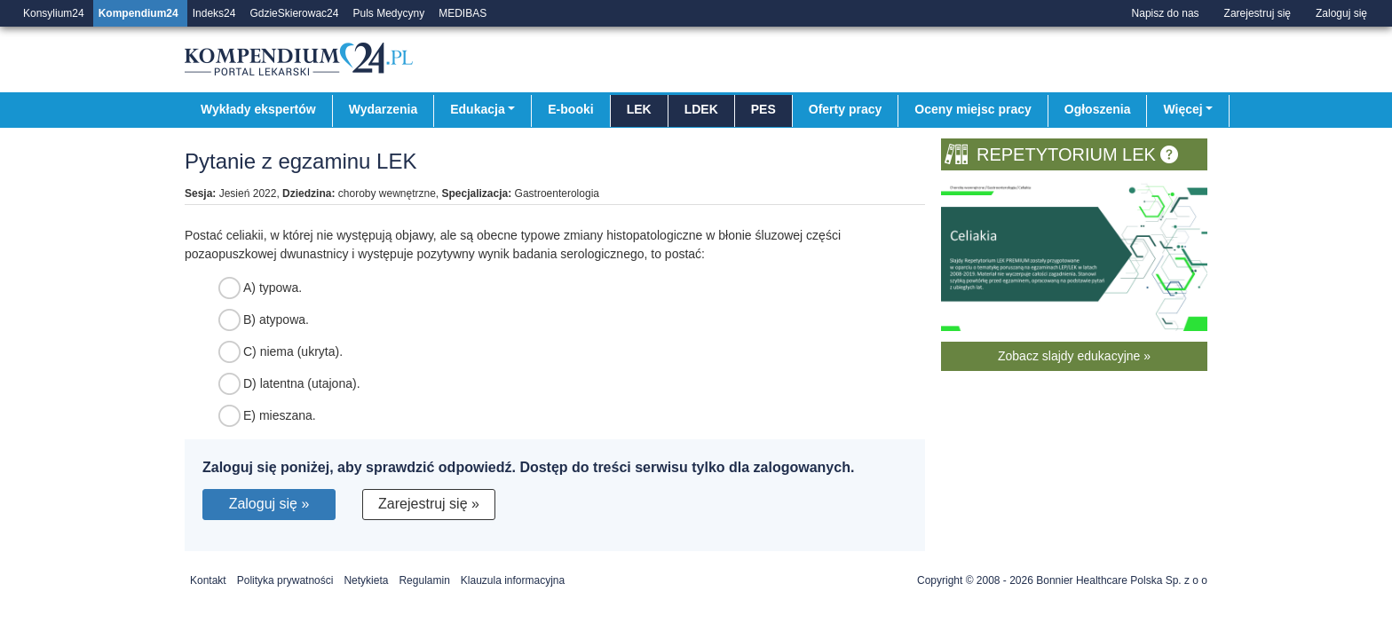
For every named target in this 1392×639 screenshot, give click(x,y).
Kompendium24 (138, 13)
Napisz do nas (1165, 13)
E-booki (570, 109)
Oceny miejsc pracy (973, 109)
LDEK (701, 109)
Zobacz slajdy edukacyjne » (1074, 356)
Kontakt (208, 580)
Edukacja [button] (477, 109)
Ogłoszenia (1097, 109)
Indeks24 (214, 13)
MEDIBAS (462, 13)
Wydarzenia (383, 109)
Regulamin (424, 580)
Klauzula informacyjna (513, 580)
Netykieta (366, 580)
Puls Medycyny (388, 13)
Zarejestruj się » (428, 503)
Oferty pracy (845, 109)
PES (763, 109)
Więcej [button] (1182, 109)
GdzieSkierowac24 (293, 13)
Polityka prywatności (285, 580)
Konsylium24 (53, 13)
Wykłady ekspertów (258, 109)
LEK (639, 109)
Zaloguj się (1341, 13)
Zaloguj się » (269, 503)
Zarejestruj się (1257, 13)
